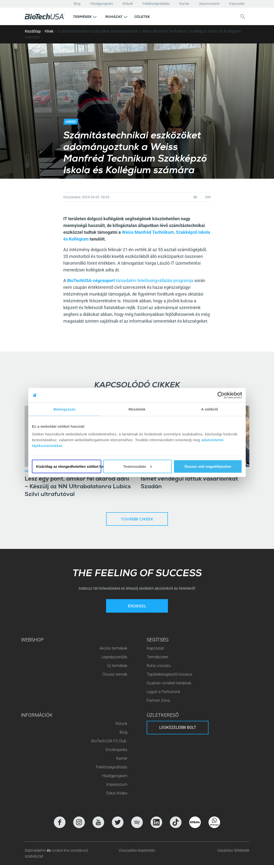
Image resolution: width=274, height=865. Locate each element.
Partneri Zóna (158, 700)
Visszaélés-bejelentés (137, 850)
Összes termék (114, 674)
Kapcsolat (237, 4)
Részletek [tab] (137, 409)
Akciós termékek (113, 648)
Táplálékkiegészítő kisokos (169, 674)
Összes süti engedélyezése (207, 466)
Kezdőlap (33, 31)
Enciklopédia (116, 749)
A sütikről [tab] (209, 409)
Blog (77, 4)
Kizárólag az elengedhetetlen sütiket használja (68, 466)
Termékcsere (157, 657)
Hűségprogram (101, 4)
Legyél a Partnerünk (163, 691)
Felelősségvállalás (156, 4)
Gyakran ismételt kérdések (169, 683)
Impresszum (116, 784)
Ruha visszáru (159, 665)
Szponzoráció (209, 4)
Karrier (184, 4)
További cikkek (137, 520)
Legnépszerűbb (114, 657)
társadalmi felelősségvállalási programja (154, 280)
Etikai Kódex (116, 793)
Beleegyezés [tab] (64, 409)
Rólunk (128, 4)
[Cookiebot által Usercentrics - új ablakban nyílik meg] (221, 395)
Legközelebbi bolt (177, 727)
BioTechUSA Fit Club (109, 741)
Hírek (49, 31)
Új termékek (117, 665)
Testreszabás (137, 466)
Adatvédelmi (36, 850)
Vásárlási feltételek (233, 850)
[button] (85, 16)
